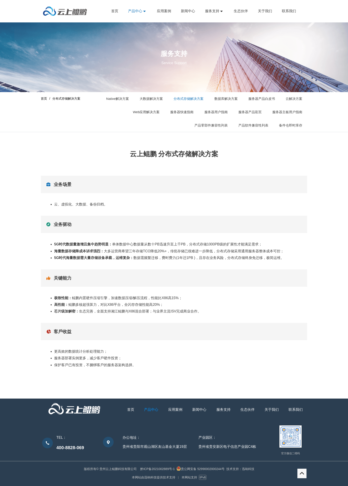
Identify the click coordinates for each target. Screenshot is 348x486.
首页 (44, 98)
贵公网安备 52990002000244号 (203, 469)
